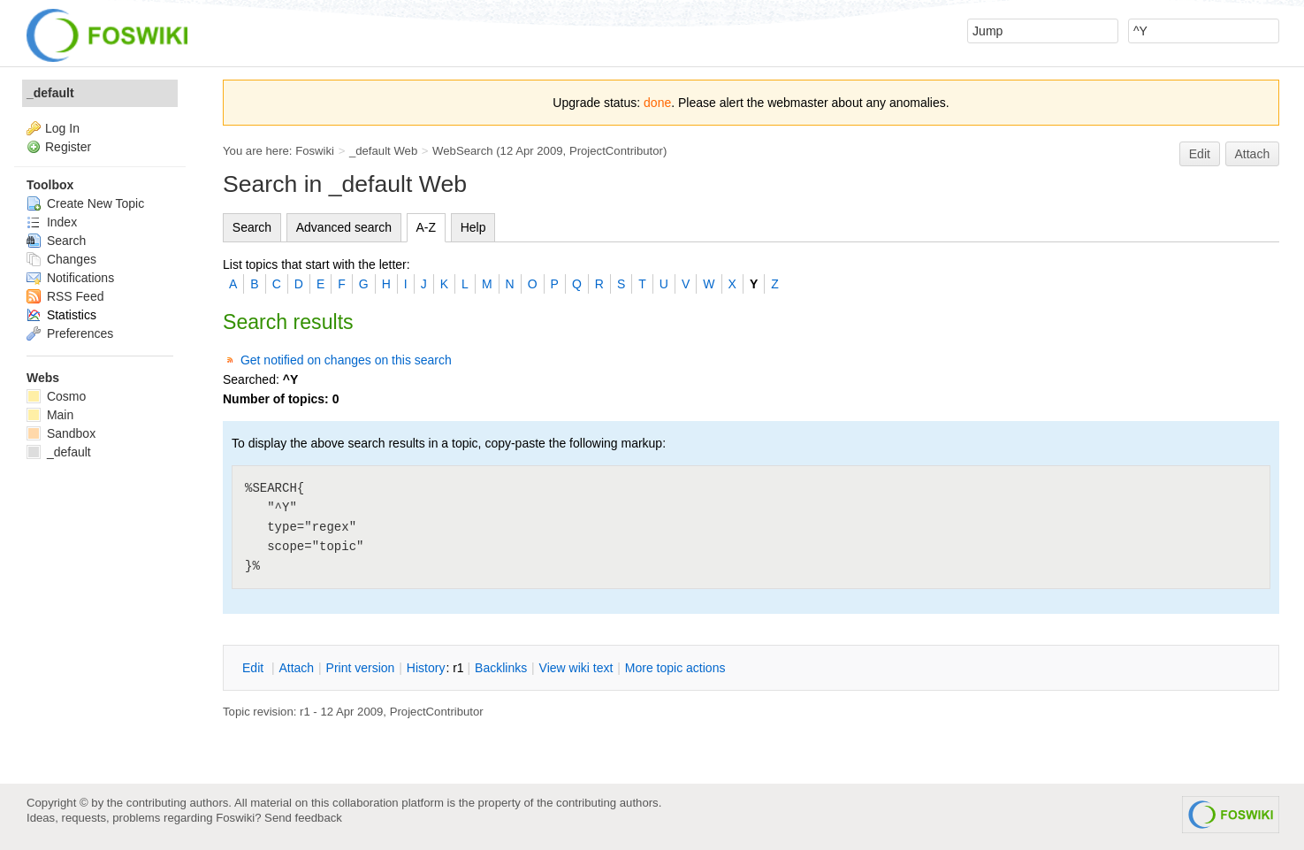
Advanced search (344, 227)
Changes (61, 259)
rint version (360, 668)
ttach (296, 668)
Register (68, 147)
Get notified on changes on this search (346, 360)
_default (50, 93)
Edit (1199, 154)
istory (426, 668)
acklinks (501, 668)
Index (52, 222)
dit (254, 668)
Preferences (70, 333)
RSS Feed (65, 296)
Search (252, 227)
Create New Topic (85, 203)
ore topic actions (675, 668)
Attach (1252, 154)
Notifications (70, 278)
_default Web (383, 150)
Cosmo (56, 396)
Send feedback (303, 817)
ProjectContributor (616, 150)
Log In (62, 128)
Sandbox (61, 433)
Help (473, 227)
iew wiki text (576, 668)
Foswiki (314, 150)
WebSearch (462, 150)
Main (50, 415)
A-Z (426, 227)
